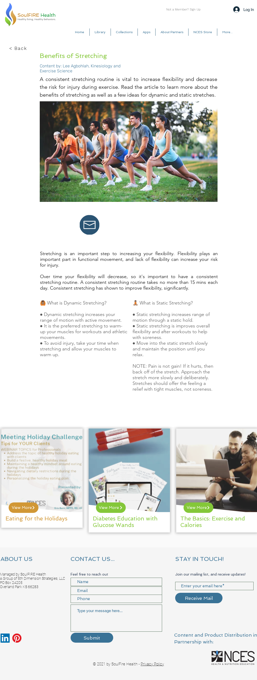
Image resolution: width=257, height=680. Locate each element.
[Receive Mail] (198, 598)
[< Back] (18, 48)
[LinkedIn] (5, 638)
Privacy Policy (152, 664)
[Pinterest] (16, 638)
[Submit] (92, 638)
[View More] (23, 507)
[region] (42, 478)
